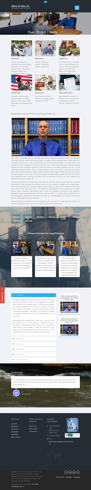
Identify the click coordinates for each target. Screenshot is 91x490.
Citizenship (76, 217)
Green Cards (63, 218)
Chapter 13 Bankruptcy (28, 219)
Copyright (77, 477)
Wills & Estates (15, 437)
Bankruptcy (14, 426)
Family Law (14, 429)
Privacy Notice (60, 477)
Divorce (52, 217)
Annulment (40, 217)
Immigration (15, 432)
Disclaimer (69, 477)
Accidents (14, 424)
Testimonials (33, 431)
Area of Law (33, 426)
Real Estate (14, 434)
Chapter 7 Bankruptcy (16, 219)
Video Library (33, 429)
